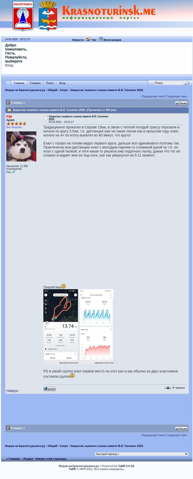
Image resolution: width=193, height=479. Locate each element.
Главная (19, 83)
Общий (52, 90)
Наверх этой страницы (50, 458)
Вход (9, 65)
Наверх (12, 391)
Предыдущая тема (153, 96)
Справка (35, 83)
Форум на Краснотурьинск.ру (25, 90)
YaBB (72, 468)
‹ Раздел (27, 458)
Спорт (64, 90)
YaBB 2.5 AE (126, 465)
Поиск (50, 83)
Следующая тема (176, 96)
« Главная (13, 458)
